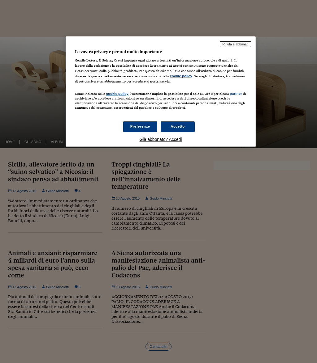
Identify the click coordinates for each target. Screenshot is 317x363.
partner (236, 93)
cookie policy (181, 76)
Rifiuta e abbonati (236, 44)
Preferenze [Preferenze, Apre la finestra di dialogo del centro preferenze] (140, 126)
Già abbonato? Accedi (160, 139)
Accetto (178, 126)
